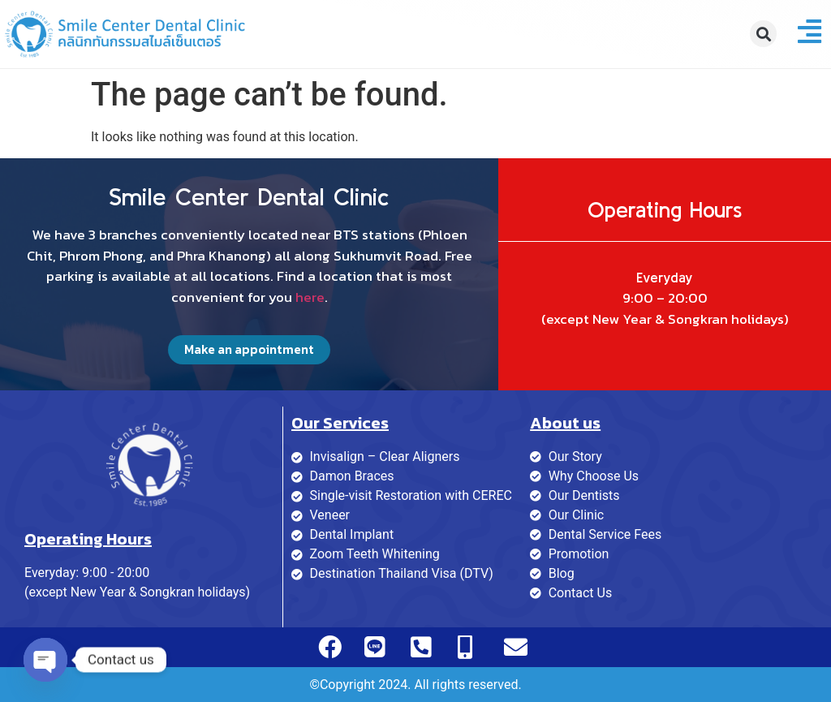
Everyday (664, 277)
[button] (763, 33)
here (310, 297)
